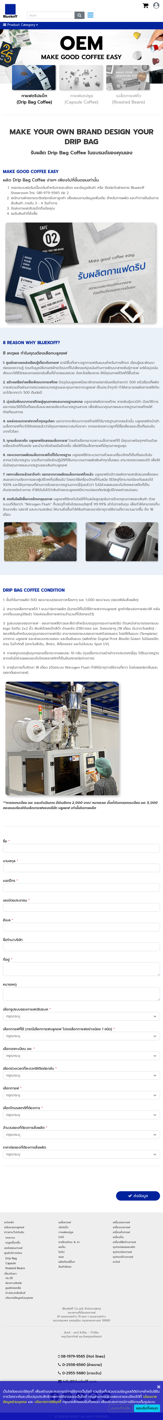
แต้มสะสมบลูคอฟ (14, 1227)
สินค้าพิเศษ (65, 1267)
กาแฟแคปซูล (66, 1232)
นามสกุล (10, 861)
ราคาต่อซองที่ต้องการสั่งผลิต (24, 1147)
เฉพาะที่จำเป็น (121, 1408)
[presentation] (40, 1179)
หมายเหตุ (9, 984)
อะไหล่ (116, 1262)
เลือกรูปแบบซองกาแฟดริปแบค (27, 1009)
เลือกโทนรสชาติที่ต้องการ (23, 1108)
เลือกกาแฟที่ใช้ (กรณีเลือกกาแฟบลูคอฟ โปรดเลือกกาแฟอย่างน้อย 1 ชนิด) (59, 1029)
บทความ (10, 1238)
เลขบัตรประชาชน (16, 900)
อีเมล (8, 920)
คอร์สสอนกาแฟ (13, 1248)
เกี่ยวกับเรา (10, 1274)
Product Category (20, 24)
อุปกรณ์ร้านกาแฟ (123, 1257)
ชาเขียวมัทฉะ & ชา (69, 1242)
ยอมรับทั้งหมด (147, 1408)
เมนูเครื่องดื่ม (12, 1242)
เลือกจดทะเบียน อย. (19, 1048)
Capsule (10, 1263)
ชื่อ (6, 841)
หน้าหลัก (9, 1222)
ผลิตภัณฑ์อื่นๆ (67, 1262)
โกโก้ (61, 1237)
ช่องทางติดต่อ (13, 1283)
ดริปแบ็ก (63, 1227)
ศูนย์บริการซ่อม (13, 1253)
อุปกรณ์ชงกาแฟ (122, 1252)
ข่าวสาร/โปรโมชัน (14, 1232)
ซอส (61, 1257)
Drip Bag (11, 1258)
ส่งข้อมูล (138, 1196)
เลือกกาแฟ (12, 1088)
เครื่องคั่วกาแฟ (121, 1232)
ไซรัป (61, 1252)
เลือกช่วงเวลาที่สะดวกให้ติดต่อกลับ (30, 1068)
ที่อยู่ (7, 959)
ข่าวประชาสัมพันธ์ (15, 1293)
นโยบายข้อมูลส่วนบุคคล (19, 1298)
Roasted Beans (15, 1268)
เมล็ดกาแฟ (65, 1222)
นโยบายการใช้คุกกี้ (48, 1401)
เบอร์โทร (10, 880)
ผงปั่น (62, 1247)
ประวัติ (9, 1278)
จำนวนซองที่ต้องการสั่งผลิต (25, 1127)
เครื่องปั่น (118, 1237)
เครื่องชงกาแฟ (121, 1222)
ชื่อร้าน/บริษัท (13, 939)
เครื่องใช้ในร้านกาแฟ (124, 1242)
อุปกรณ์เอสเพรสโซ (124, 1247)
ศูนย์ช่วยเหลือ (13, 1288)
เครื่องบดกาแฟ (121, 1227)
